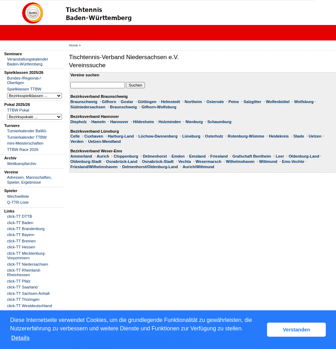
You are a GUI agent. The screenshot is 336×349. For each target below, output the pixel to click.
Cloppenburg (126, 156)
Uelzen (315, 136)
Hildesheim (143, 122)
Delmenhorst (155, 156)
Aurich (103, 156)
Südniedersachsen (87, 107)
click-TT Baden (20, 223)
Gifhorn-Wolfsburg (158, 107)
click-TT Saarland (22, 287)
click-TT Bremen (21, 241)
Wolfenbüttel (278, 102)
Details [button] (20, 338)
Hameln (98, 122)
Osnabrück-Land (121, 161)
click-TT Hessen (21, 247)
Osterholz (214, 136)
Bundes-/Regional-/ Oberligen (24, 80)
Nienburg (194, 122)
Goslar (127, 102)
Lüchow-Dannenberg (158, 136)
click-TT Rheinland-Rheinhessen (24, 272)
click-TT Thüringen (23, 299)
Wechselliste (18, 196)
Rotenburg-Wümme (246, 136)
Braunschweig (83, 102)
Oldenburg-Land (304, 156)
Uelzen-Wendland (104, 141)
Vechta (184, 161)
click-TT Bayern (20, 235)
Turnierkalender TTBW (27, 137)
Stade (298, 136)
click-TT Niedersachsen (27, 264)
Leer (280, 156)
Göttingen (147, 102)
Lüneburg (191, 136)
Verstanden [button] (296, 329)
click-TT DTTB (19, 216)
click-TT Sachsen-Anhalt (28, 293)
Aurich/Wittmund (198, 167)
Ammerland (81, 156)
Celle (75, 136)
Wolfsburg (303, 102)
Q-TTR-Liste (18, 202)
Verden (76, 141)
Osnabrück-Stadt (157, 161)
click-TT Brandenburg (26, 229)
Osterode (215, 102)
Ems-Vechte (293, 161)
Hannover (119, 122)
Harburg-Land (121, 136)
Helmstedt (170, 102)
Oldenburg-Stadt (85, 161)
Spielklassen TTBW (24, 89)
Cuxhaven (93, 136)
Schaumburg (220, 122)
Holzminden (170, 122)
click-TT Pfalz (19, 281)
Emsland (197, 156)
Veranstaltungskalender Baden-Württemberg (27, 61)
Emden (177, 156)
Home (73, 45)
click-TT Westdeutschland (29, 306)
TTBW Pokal (18, 110)
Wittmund (268, 161)
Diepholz (78, 122)
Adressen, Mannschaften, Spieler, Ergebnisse (29, 179)
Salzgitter (252, 102)
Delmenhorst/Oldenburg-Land (150, 167)
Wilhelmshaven (240, 161)
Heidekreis (279, 136)
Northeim (193, 102)
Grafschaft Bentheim (251, 156)
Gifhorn (109, 102)
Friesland (219, 156)
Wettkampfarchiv (21, 163)
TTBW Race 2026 (22, 149)
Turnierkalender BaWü (26, 131)
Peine (233, 102)
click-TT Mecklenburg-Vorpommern (26, 255)
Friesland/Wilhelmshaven (94, 167)
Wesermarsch (208, 161)
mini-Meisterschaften (25, 143)
